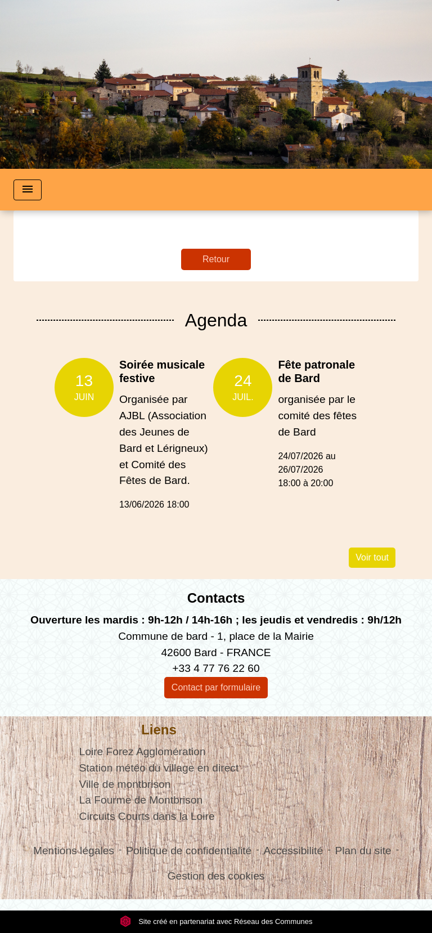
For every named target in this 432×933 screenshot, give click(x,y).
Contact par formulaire (216, 687)
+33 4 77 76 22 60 (215, 668)
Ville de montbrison (125, 784)
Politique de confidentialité (188, 850)
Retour (216, 259)
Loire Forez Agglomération (142, 751)
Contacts (216, 597)
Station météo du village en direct (159, 768)
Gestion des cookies (216, 876)
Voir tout (372, 557)
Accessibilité (293, 850)
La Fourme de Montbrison (141, 800)
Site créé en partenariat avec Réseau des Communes (216, 921)
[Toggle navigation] (28, 190)
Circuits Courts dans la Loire (147, 816)
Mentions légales (73, 850)
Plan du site (363, 850)
